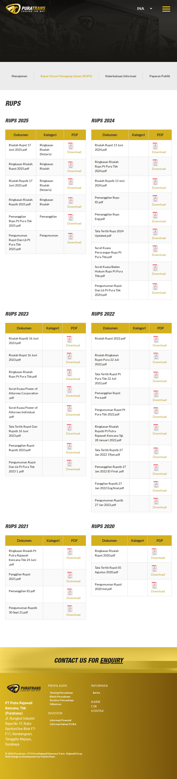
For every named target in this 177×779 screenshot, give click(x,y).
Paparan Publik (160, 76)
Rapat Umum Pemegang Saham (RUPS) (66, 76)
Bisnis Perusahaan (60, 696)
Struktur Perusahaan (62, 700)
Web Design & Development (21, 756)
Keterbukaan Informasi (120, 76)
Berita (96, 692)
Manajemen (19, 76)
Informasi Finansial (60, 720)
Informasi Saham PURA (63, 724)
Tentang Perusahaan (61, 692)
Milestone (55, 704)
